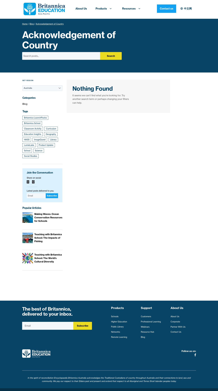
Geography (51, 134)
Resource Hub (147, 330)
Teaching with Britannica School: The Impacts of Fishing (48, 238)
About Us (81, 8)
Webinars (145, 325)
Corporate (175, 320)
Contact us (186, 8)
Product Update (46, 145)
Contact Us (176, 330)
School (27, 150)
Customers (146, 315)
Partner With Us (178, 325)
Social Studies (30, 156)
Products (105, 8)
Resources (132, 8)
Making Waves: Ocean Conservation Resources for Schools (48, 217)
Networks (115, 330)
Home (25, 24)
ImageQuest (40, 139)
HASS (26, 139)
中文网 (163, 8)
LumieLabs (29, 145)
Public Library (117, 325)
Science (38, 150)
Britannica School (32, 123)
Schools (114, 315)
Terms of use (110, 387)
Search (111, 55)
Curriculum (51, 128)
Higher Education (119, 320)
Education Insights (32, 134)
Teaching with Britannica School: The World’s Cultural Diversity (48, 258)
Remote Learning (119, 336)
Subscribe (52, 195)
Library (53, 139)
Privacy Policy (93, 387)
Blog (32, 24)
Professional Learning (151, 320)
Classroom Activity (32, 128)
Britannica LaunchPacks (35, 117)
